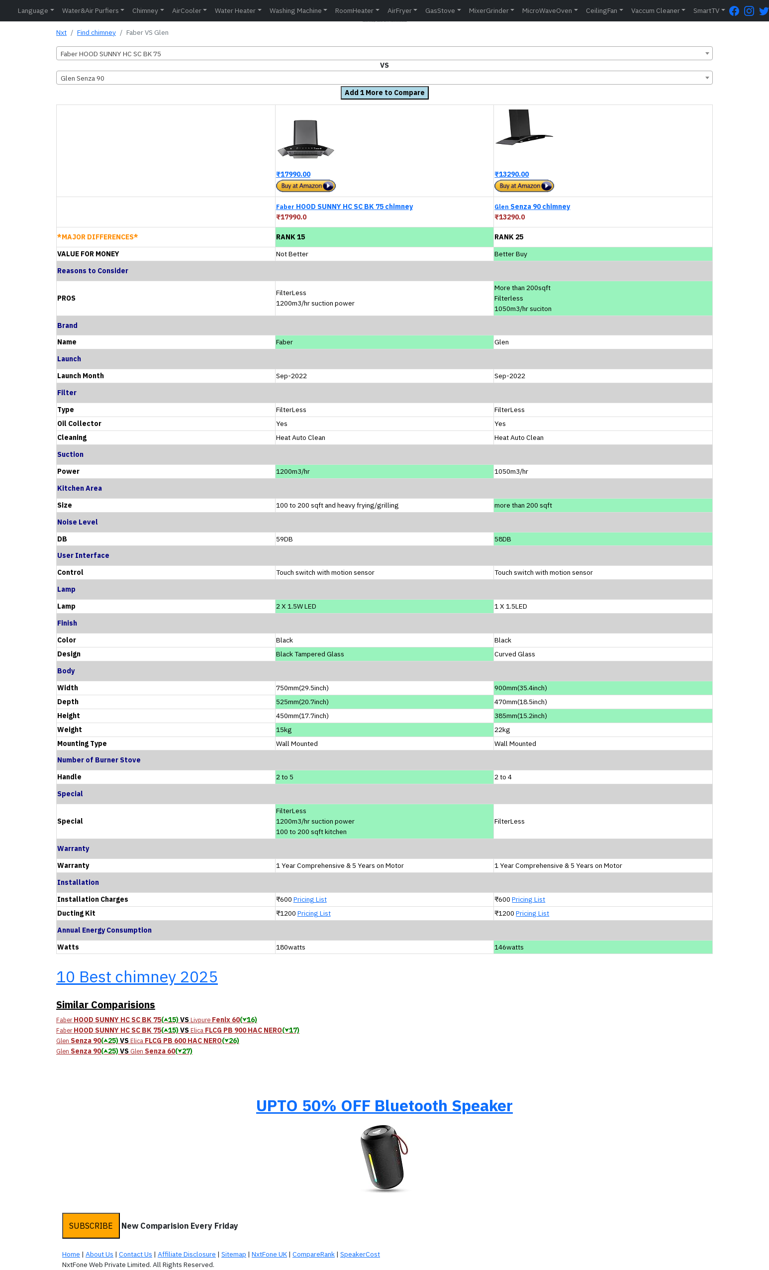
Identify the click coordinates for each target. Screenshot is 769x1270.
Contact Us (135, 1254)
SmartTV (706, 10)
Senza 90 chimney (532, 206)
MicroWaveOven (547, 10)
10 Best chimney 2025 (137, 976)
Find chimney (96, 32)
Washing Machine (296, 10)
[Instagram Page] (751, 10)
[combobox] (384, 53)
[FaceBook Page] (736, 10)
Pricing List (310, 899)
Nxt (61, 32)
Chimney (145, 10)
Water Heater (235, 10)
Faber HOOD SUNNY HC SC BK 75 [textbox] (111, 53)
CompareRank (313, 1254)
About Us (99, 1254)
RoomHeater (354, 10)
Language (33, 10)
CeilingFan (601, 10)
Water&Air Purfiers (90, 10)
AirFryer (399, 10)
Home (71, 1254)
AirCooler (186, 10)
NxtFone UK (269, 1254)
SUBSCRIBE (91, 1226)
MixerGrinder (489, 10)
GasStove (440, 10)
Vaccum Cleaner (655, 10)
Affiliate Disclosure (187, 1254)
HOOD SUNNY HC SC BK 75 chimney (344, 206)
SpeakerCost (360, 1254)
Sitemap (233, 1254)
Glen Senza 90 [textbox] (82, 78)
